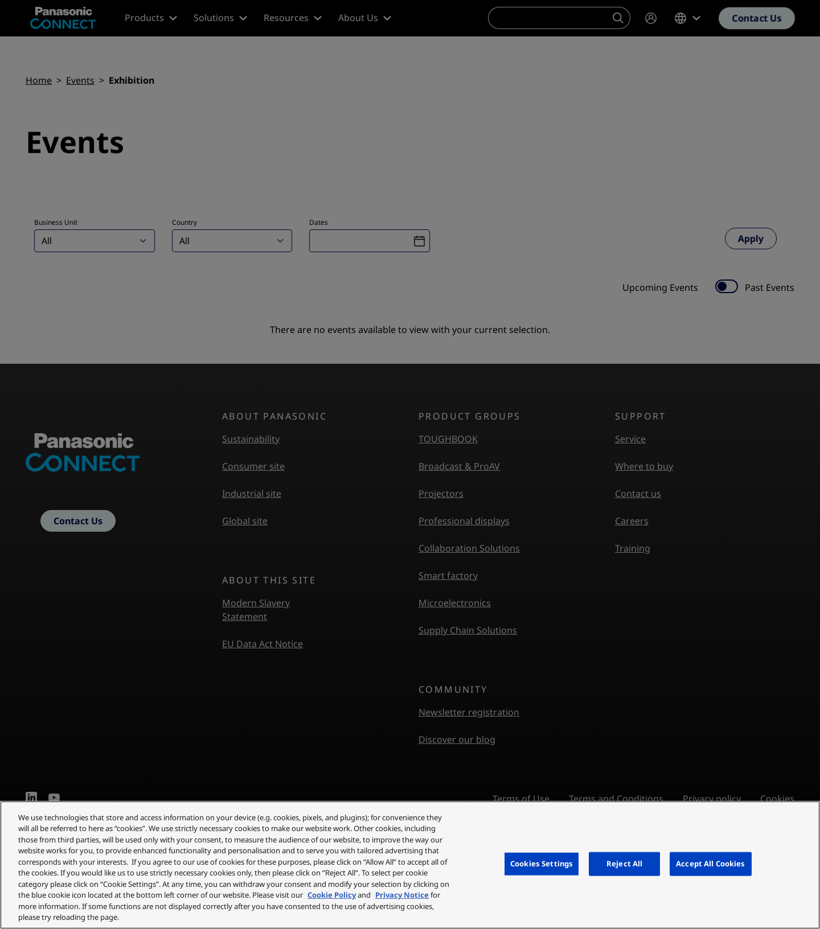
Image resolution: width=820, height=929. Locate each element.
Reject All (624, 863)
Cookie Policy (332, 895)
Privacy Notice (402, 895)
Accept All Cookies (710, 863)
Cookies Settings (541, 863)
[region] (410, 865)
